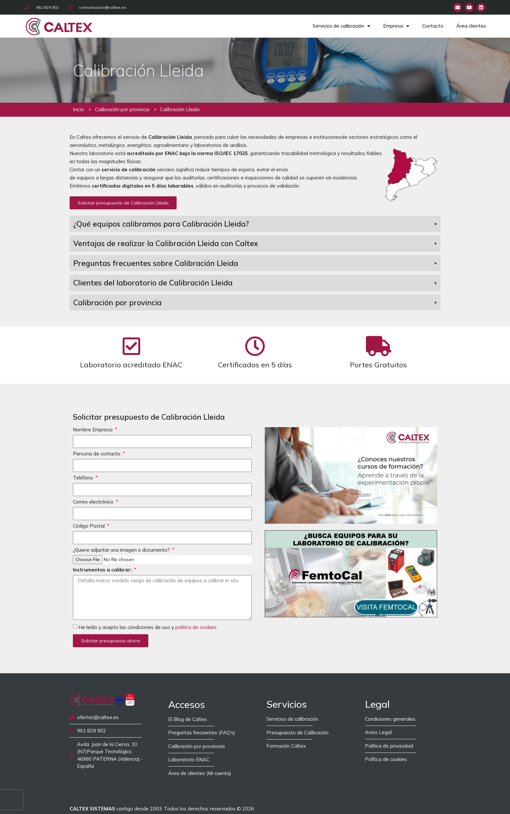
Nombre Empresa (93, 430)
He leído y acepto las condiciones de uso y (147, 627)
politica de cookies (196, 627)
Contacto (432, 26)
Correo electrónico (94, 502)
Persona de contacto (97, 454)
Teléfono (83, 478)
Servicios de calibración (341, 26)
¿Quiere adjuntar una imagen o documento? (122, 550)
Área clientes (471, 26)
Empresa (396, 26)
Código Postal (89, 526)
